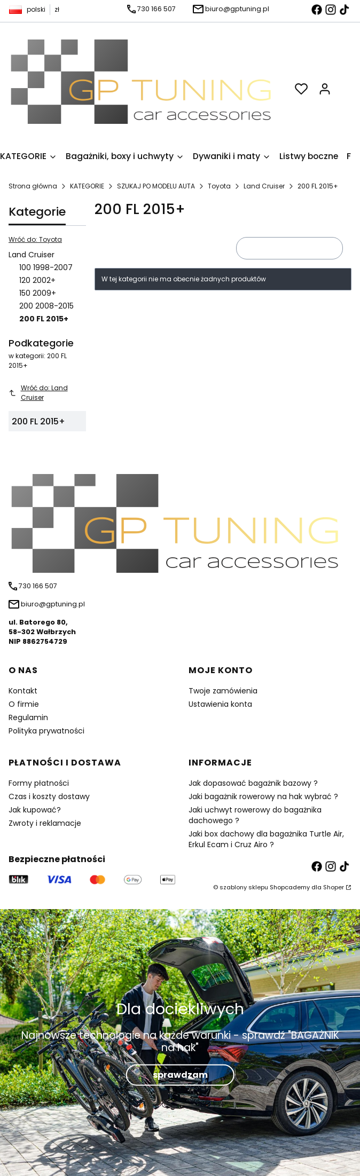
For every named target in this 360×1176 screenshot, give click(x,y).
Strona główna (33, 186)
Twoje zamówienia (223, 690)
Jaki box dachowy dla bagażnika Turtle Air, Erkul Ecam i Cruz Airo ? (266, 839)
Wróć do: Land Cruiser (38, 392)
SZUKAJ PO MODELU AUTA (156, 186)
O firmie (24, 704)
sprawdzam (180, 1074)
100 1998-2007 (46, 267)
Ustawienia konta (220, 704)
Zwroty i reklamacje (45, 823)
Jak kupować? (35, 809)
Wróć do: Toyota (35, 239)
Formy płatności (39, 783)
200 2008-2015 (46, 306)
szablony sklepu (244, 887)
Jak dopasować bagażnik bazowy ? (253, 783)
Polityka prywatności (46, 730)
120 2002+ (37, 280)
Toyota (219, 186)
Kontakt (23, 690)
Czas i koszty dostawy (49, 796)
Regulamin (28, 717)
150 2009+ (37, 293)
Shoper (333, 887)
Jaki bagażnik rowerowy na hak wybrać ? (263, 796)
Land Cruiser (264, 186)
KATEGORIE (87, 186)
